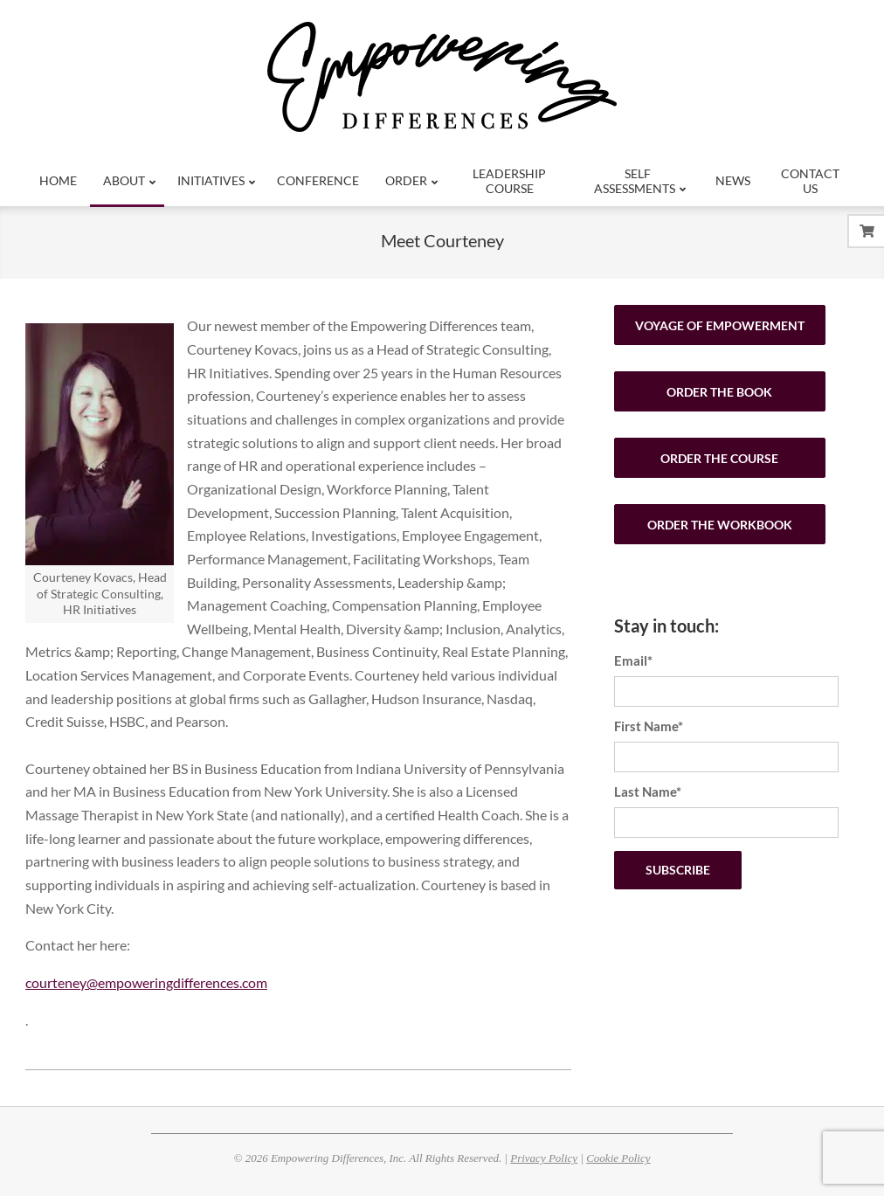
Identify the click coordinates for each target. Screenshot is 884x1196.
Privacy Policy (543, 1158)
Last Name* (647, 791)
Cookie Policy (618, 1158)
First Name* (648, 726)
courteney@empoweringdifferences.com (146, 982)
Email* (633, 660)
